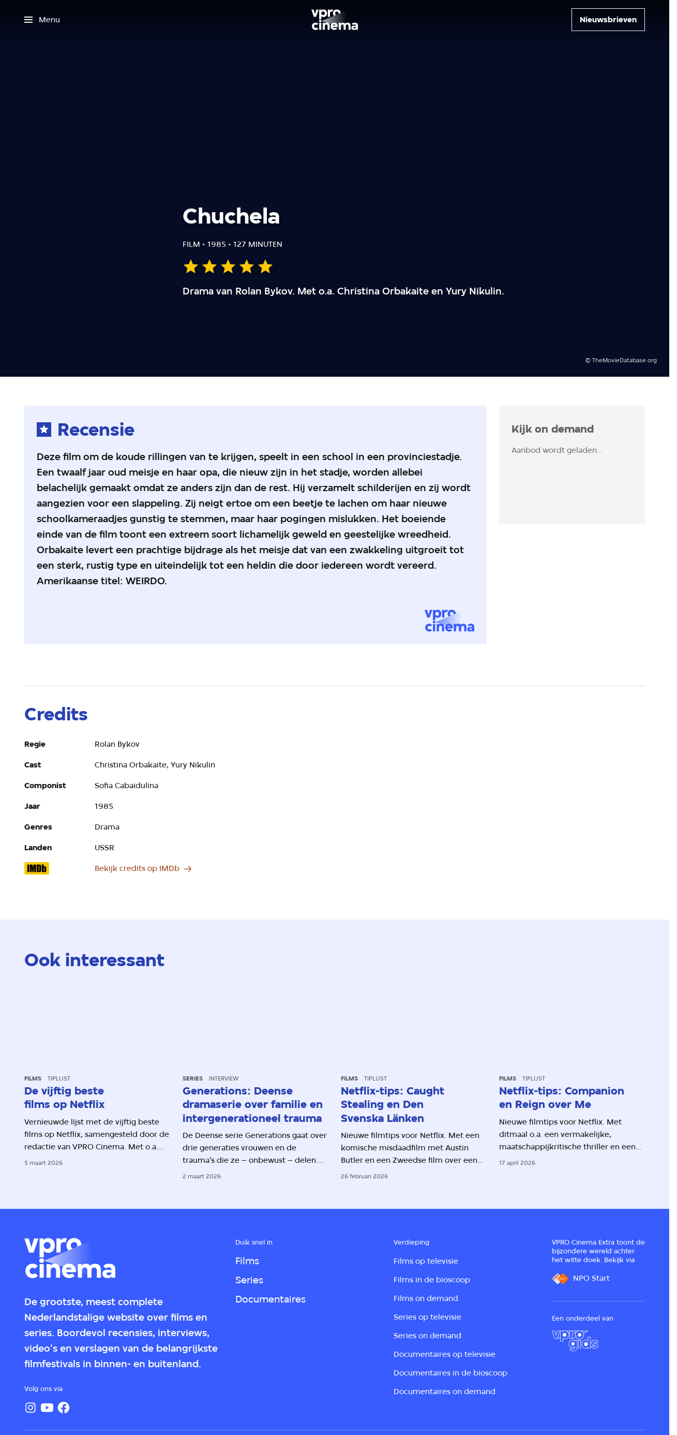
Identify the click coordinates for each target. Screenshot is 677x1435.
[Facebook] (63, 1407)
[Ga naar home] (334, 19)
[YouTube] (47, 1407)
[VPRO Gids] (575, 1340)
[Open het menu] (42, 19)
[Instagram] (30, 1407)
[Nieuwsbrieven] (608, 19)
